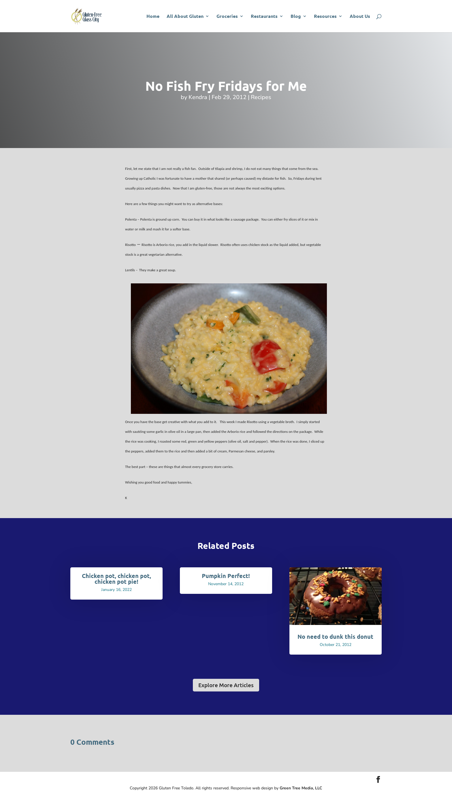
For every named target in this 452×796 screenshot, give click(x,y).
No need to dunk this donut (335, 636)
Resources (325, 16)
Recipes (261, 97)
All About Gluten (185, 16)
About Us (360, 16)
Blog (296, 16)
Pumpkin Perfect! (226, 575)
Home (152, 16)
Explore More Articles (226, 685)
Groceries (227, 16)
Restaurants (264, 16)
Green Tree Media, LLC (301, 788)
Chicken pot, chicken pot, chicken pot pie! (116, 578)
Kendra (198, 97)
